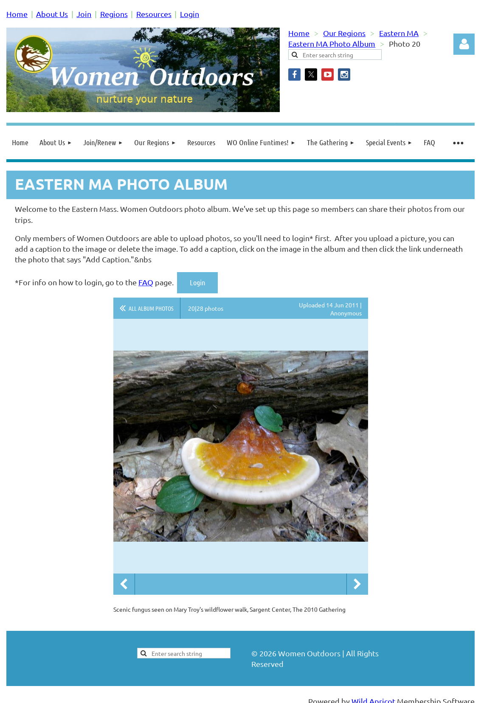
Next (357, 584)
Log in (464, 44)
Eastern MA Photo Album (331, 43)
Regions (114, 13)
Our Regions (344, 32)
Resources (154, 13)
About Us (52, 13)
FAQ (145, 282)
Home (17, 13)
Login (189, 13)
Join (83, 13)
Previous (124, 584)
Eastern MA (399, 32)
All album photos (151, 308)
